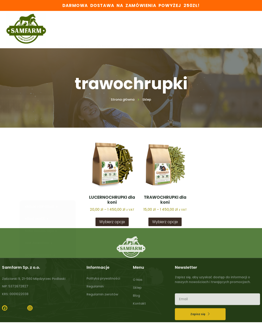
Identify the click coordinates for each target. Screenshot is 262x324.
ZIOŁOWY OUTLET (40, 204)
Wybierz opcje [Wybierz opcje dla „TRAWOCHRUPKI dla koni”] (165, 222)
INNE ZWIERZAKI (38, 192)
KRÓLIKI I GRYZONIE (41, 156)
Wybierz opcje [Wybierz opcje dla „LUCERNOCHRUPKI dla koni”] (112, 222)
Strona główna (73, 26)
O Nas (106, 26)
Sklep (149, 26)
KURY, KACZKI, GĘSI (41, 180)
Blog (128, 26)
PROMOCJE (177, 26)
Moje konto (240, 26)
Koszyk (207, 26)
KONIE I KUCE (36, 168)
